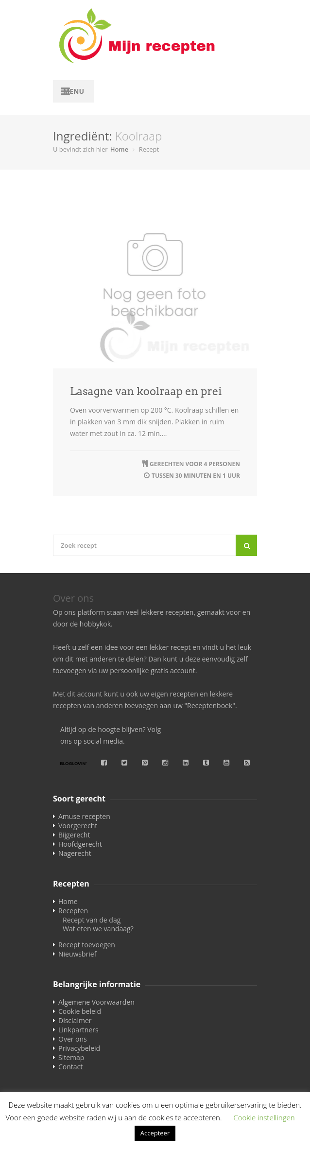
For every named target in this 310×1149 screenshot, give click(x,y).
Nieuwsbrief (77, 953)
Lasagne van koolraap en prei (146, 391)
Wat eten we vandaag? (98, 928)
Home (119, 149)
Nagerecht (74, 853)
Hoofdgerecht (80, 844)
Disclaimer (74, 1020)
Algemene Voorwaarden (96, 1002)
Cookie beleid (79, 1011)
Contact (70, 1066)
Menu (73, 91)
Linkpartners (78, 1029)
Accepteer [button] (155, 1133)
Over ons (72, 1039)
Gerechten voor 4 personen (195, 464)
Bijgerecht (74, 834)
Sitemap (71, 1057)
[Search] (246, 545)
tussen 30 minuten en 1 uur (196, 475)
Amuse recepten (84, 816)
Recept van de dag (92, 919)
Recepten (73, 910)
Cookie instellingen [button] (263, 1117)
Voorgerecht (77, 825)
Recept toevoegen (86, 944)
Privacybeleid (79, 1048)
